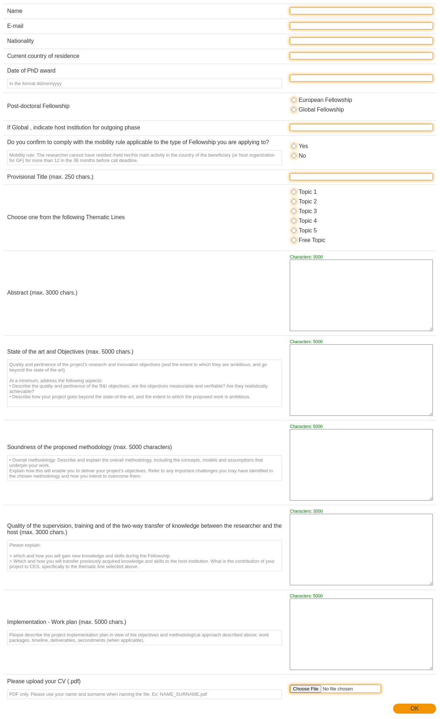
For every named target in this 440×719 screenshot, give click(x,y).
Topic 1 (308, 192)
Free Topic (312, 240)
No (302, 156)
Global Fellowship (321, 110)
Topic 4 (308, 221)
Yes (303, 146)
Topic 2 (308, 201)
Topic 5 (308, 230)
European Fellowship (325, 100)
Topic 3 (308, 211)
